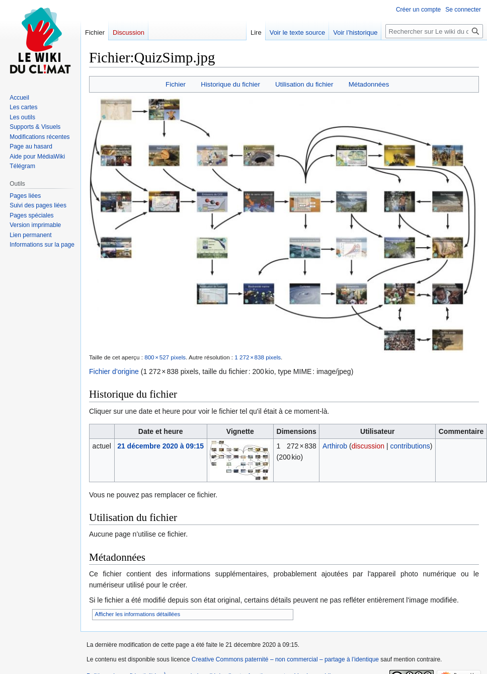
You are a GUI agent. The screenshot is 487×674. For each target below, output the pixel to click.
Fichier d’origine (114, 371)
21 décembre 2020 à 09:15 (160, 446)
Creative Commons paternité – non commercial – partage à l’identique (285, 659)
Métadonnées (369, 84)
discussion (368, 446)
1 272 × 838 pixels (257, 357)
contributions (410, 446)
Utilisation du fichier (304, 84)
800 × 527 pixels (165, 357)
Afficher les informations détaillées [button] (138, 614)
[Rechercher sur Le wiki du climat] (434, 31)
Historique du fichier (230, 84)
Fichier (176, 84)
